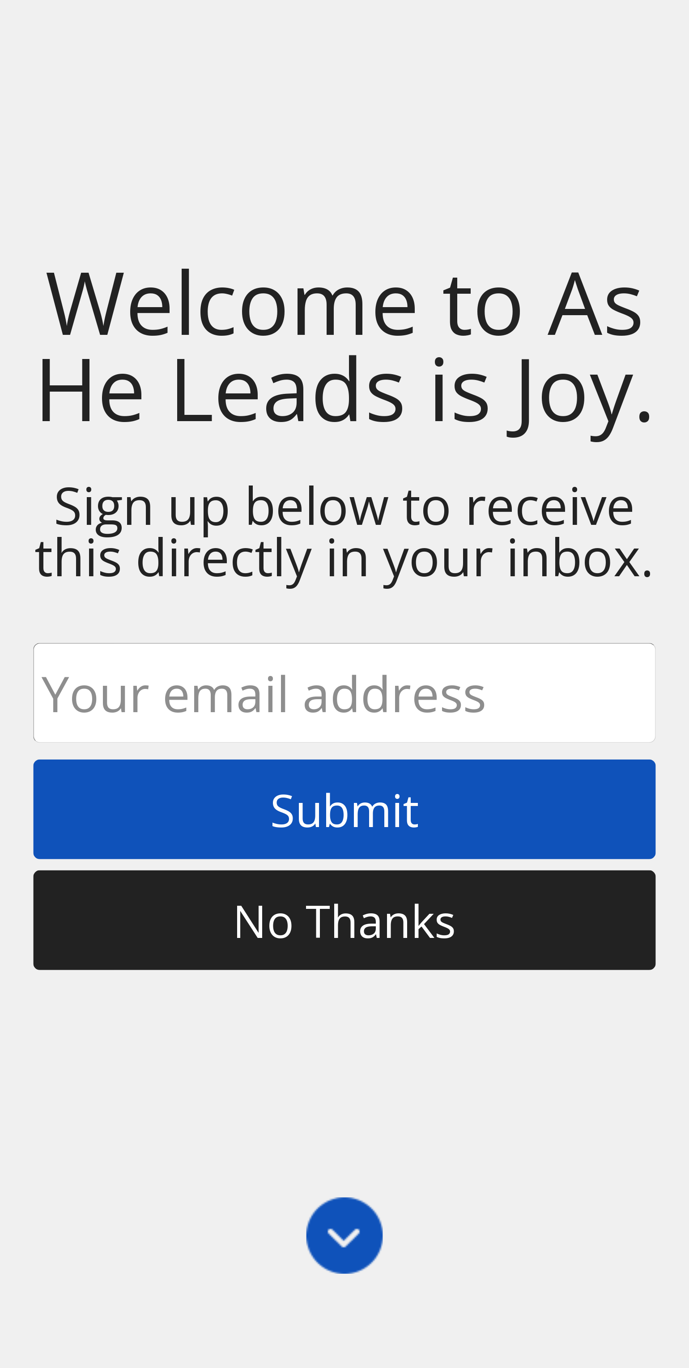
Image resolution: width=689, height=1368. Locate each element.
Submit (344, 809)
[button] (344, 344)
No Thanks (344, 920)
